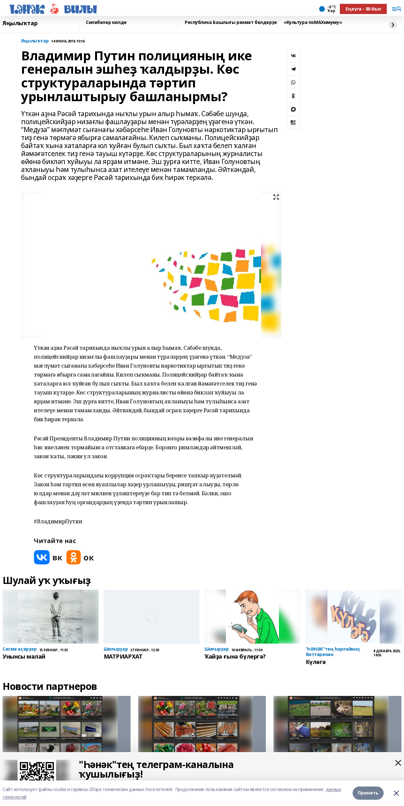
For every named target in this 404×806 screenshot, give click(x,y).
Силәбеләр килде (106, 22)
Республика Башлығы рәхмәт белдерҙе (231, 22)
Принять (368, 793)
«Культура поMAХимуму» (313, 22)
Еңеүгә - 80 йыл (363, 9)
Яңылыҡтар (20, 23)
